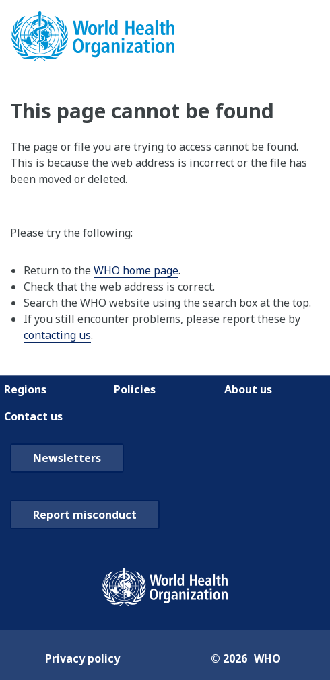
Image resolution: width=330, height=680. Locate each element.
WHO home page (136, 270)
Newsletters (67, 458)
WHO (267, 658)
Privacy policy (82, 658)
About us (248, 389)
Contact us (33, 416)
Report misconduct (85, 514)
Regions (25, 389)
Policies (135, 389)
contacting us (57, 335)
